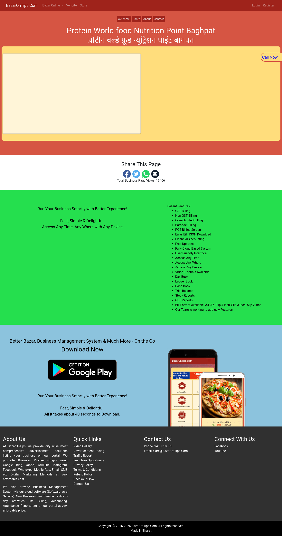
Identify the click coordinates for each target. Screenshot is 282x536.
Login (256, 5)
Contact (159, 19)
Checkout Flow (83, 479)
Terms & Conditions (87, 470)
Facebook (221, 446)
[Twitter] (136, 174)
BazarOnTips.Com (22, 5)
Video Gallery (82, 446)
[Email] (155, 174)
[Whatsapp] (146, 174)
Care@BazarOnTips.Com (170, 451)
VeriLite (71, 5)
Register (268, 5)
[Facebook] (127, 174)
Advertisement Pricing (88, 451)
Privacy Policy (83, 465)
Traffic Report (82, 455)
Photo (136, 19)
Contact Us (81, 484)
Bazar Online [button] (51, 5)
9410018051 (163, 446)
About (147, 19)
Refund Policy (82, 474)
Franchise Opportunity (88, 460)
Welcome (124, 19)
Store (83, 5)
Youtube (220, 451)
